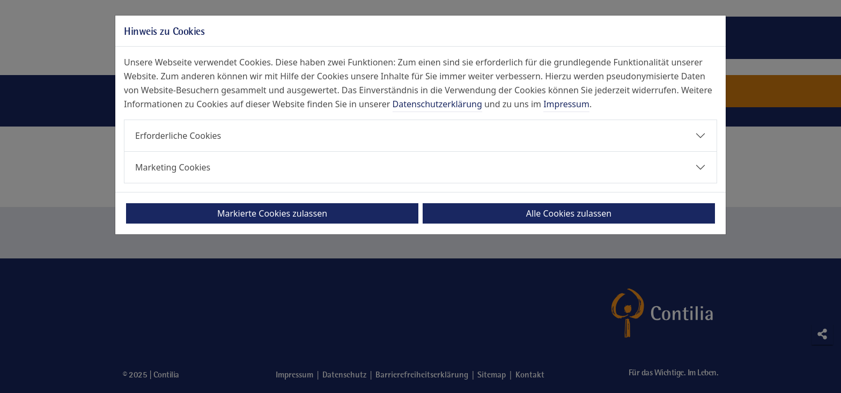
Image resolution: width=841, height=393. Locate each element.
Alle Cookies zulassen (568, 213)
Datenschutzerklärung (437, 104)
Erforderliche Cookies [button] (178, 136)
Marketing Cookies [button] (172, 167)
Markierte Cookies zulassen (272, 213)
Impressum (566, 104)
